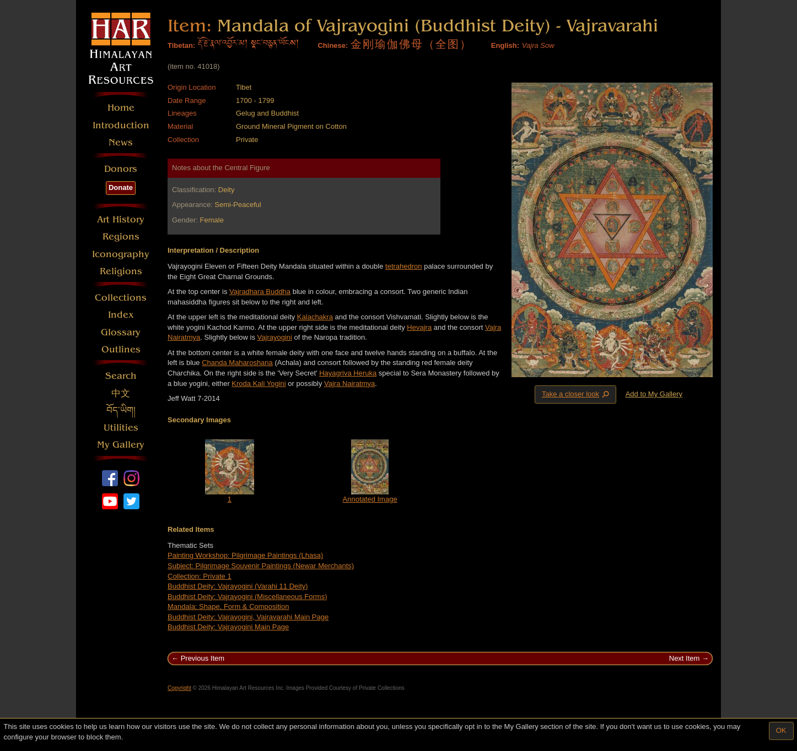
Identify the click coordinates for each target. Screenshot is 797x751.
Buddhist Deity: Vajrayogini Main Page (228, 627)
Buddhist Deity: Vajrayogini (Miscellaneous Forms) (247, 596)
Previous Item (202, 658)
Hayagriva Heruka (347, 373)
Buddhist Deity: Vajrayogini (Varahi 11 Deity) (238, 586)
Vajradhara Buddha (259, 291)
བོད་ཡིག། (121, 410)
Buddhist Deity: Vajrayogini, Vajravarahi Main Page (248, 617)
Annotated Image (370, 499)
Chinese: (332, 45)
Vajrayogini (274, 337)
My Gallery (120, 444)
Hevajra (419, 327)
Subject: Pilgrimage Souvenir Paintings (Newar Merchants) (261, 566)
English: (505, 45)
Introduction (121, 125)
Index (121, 314)
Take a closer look (576, 394)
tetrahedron (403, 266)
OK (781, 730)
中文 (120, 393)
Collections (121, 297)
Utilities (121, 427)
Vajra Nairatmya (349, 383)
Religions (121, 271)
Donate (121, 187)
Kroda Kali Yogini (258, 383)
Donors (120, 169)
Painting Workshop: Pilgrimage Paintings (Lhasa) (245, 555)
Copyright (179, 688)
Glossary (121, 332)
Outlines (121, 349)
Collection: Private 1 (199, 576)
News (121, 142)
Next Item (684, 658)
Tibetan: (181, 45)
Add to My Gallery (654, 394)
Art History (120, 219)
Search (121, 376)
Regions (121, 236)
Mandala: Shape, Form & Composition (228, 606)
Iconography (120, 254)
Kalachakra (315, 317)
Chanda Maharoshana (237, 362)
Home (120, 107)
